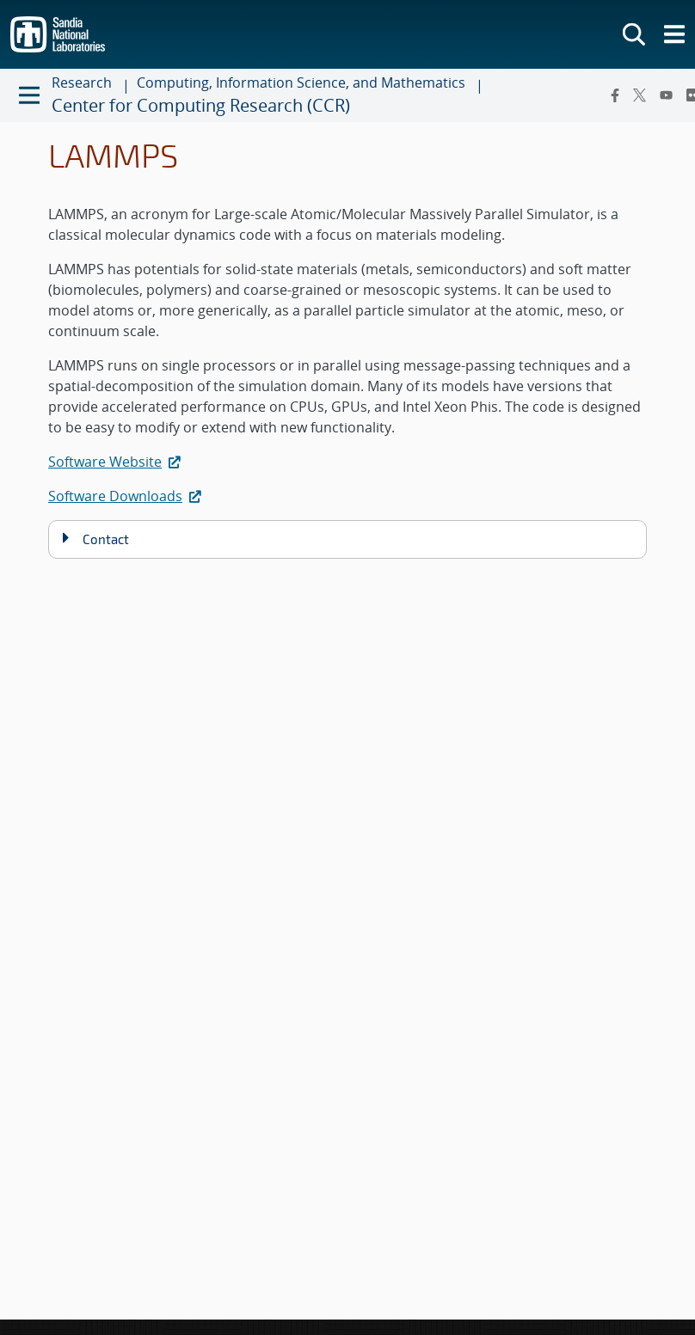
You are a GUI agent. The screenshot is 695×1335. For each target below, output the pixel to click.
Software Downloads (126, 496)
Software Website (116, 461)
